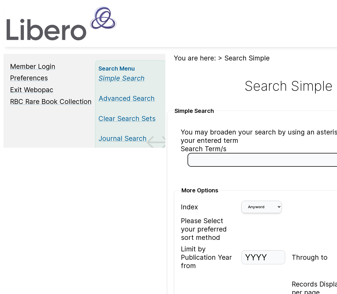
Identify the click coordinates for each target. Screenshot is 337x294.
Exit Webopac (31, 90)
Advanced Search (127, 98)
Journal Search (123, 138)
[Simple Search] (122, 78)
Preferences (29, 78)
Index (189, 207)
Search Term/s (203, 149)
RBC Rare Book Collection (51, 101)
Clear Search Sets (127, 118)
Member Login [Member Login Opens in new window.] (32, 66)
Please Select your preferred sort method (204, 229)
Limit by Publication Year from (206, 257)
